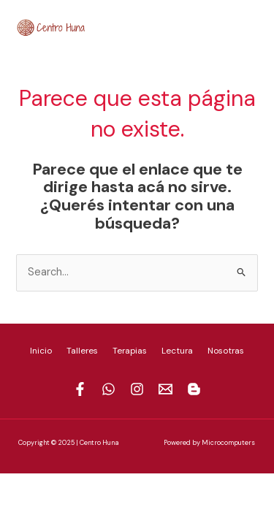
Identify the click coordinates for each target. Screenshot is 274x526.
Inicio (41, 351)
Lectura (177, 351)
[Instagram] (209, 25)
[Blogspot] (252, 25)
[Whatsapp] (187, 25)
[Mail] (230, 25)
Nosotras (226, 351)
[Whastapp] (108, 389)
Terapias (130, 351)
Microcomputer (226, 442)
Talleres (82, 351)
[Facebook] (165, 25)
